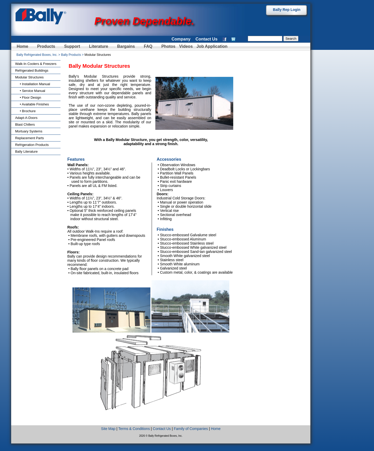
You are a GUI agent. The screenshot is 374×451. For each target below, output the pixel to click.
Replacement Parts (29, 138)
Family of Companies (191, 429)
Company (180, 39)
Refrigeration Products (32, 145)
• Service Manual (30, 91)
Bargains (126, 46)
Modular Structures (29, 77)
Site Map (108, 429)
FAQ (148, 46)
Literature (98, 46)
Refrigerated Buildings (31, 70)
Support (72, 46)
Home (22, 46)
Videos (186, 46)
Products (46, 46)
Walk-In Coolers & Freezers (35, 64)
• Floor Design (28, 97)
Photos (169, 46)
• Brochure (25, 111)
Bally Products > (72, 55)
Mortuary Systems (28, 131)
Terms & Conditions (134, 429)
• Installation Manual (32, 84)
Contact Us (206, 39)
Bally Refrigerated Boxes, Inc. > (38, 55)
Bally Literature (26, 151)
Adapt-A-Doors (26, 118)
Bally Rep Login (286, 10)
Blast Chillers (25, 124)
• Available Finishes (32, 104)
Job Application (211, 46)
